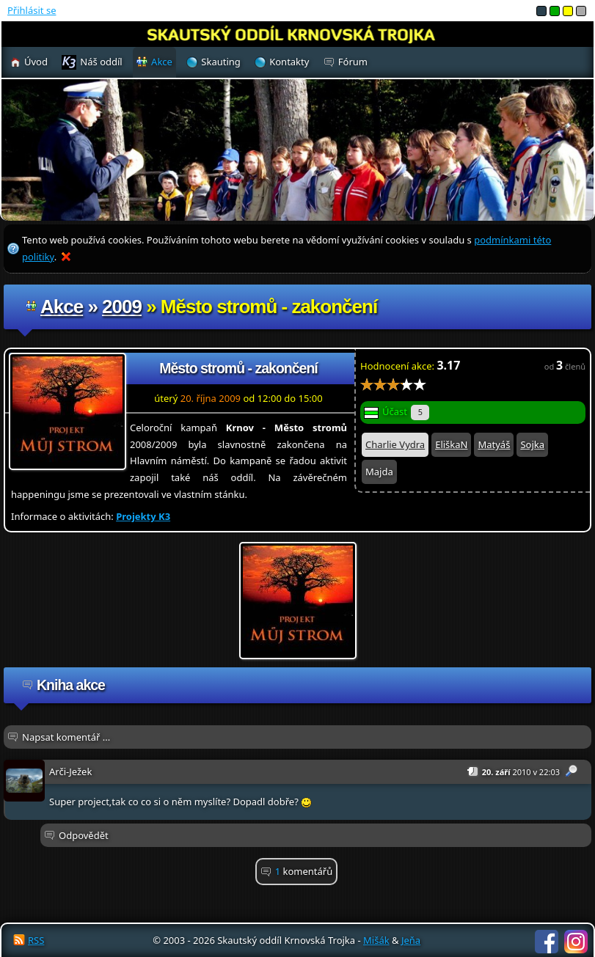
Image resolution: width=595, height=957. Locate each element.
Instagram (576, 941)
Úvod (36, 61)
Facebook (546, 941)
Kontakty (289, 61)
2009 (122, 307)
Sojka (532, 444)
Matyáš (494, 444)
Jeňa (410, 940)
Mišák (376, 940)
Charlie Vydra (395, 444)
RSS (36, 940)
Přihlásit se (31, 10)
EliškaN (451, 444)
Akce (61, 307)
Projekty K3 (143, 516)
